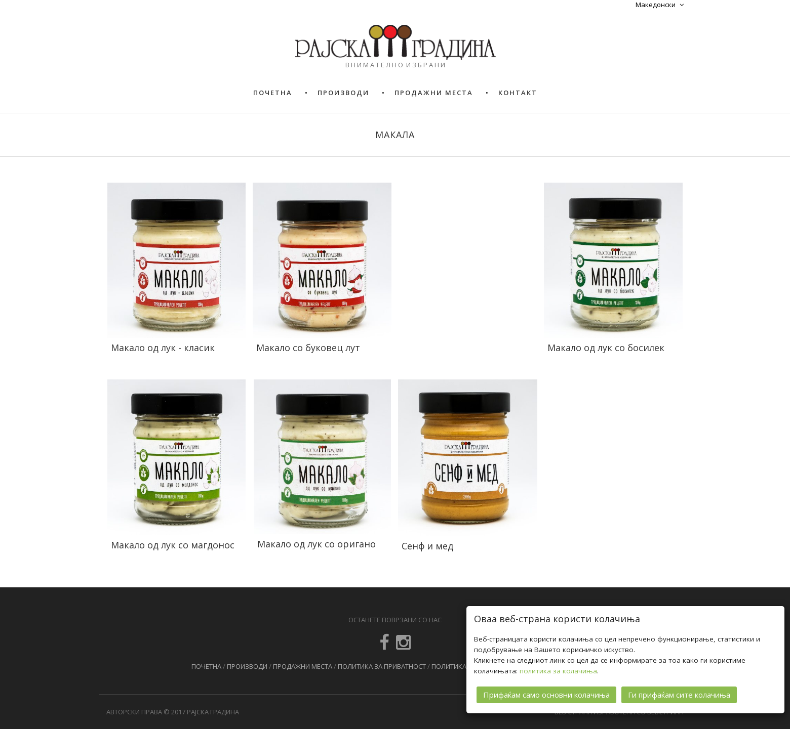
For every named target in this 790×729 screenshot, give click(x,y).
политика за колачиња (558, 670)
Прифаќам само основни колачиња (546, 695)
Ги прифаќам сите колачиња (679, 695)
